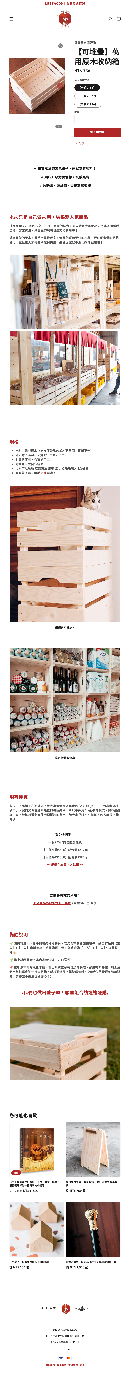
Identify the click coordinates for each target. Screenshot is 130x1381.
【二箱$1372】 (88, 96)
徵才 (82, 1364)
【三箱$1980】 (88, 104)
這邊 (43, 473)
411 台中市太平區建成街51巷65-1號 (65, 1335)
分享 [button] (79, 143)
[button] (11, 19)
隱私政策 (50, 1364)
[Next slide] (60, 86)
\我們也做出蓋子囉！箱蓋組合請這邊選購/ (65, 992)
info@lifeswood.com (65, 1329)
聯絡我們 (73, 1364)
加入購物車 (97, 132)
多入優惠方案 (81, 80)
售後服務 (61, 1364)
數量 (76, 112)
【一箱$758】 (87, 87)
